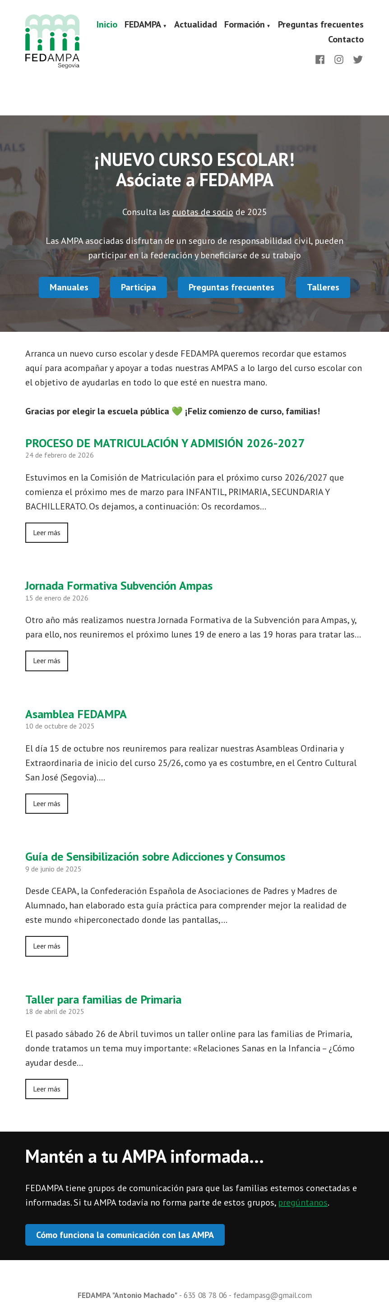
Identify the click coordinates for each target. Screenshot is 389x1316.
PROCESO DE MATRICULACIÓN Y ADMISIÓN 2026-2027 (165, 443)
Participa (138, 287)
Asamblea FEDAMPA (76, 713)
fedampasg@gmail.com (272, 1295)
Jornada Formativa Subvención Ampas (119, 585)
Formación (244, 25)
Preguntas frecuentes (321, 25)
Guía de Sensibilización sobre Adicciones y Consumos (155, 856)
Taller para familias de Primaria (103, 999)
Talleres (323, 287)
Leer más (46, 532)
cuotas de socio (202, 212)
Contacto (346, 39)
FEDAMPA (143, 25)
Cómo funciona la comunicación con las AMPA (125, 1235)
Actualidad (195, 25)
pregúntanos (303, 1202)
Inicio (107, 25)
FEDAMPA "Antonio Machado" (127, 1295)
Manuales (69, 287)
